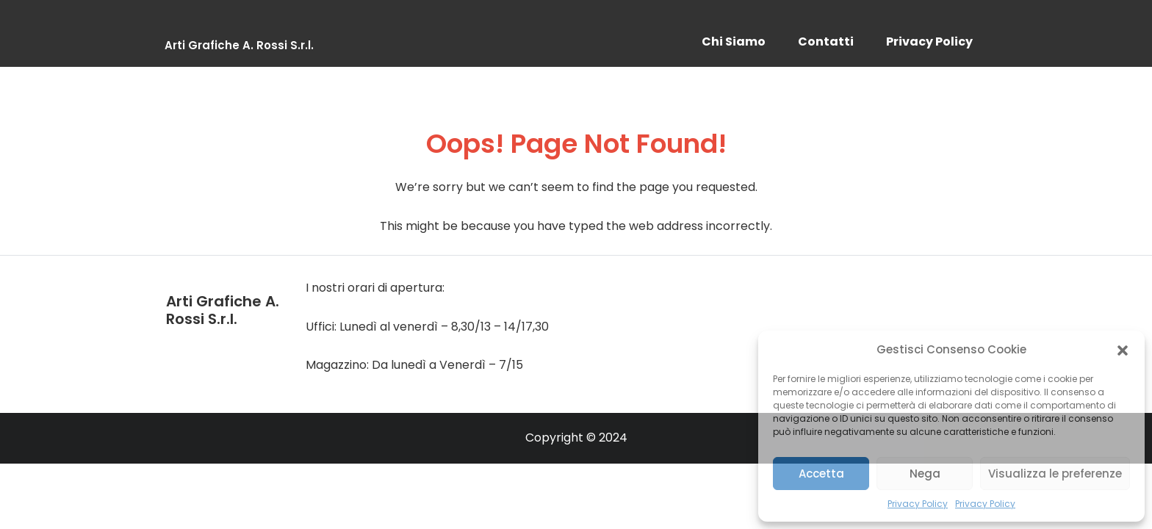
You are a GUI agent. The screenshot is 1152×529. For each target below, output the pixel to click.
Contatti (826, 41)
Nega (925, 473)
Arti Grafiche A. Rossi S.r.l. (239, 45)
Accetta (821, 473)
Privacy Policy (918, 503)
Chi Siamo (734, 41)
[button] (1122, 349)
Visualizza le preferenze (1055, 473)
